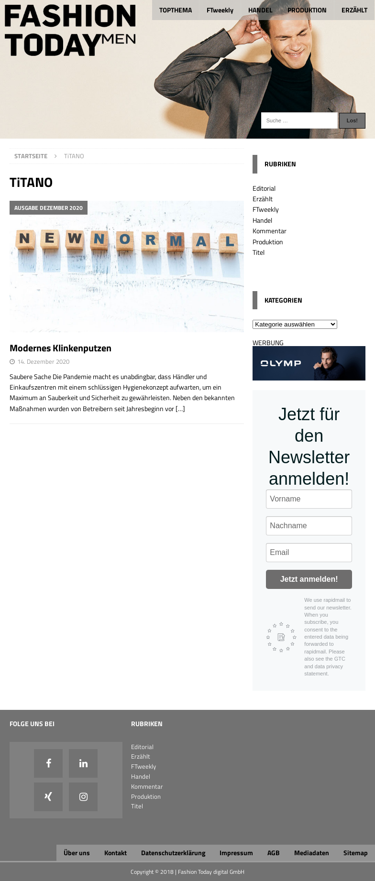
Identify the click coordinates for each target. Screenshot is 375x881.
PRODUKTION (307, 10)
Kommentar (270, 231)
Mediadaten (311, 853)
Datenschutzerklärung (173, 853)
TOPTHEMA (175, 10)
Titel (259, 252)
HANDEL (260, 10)
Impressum (236, 853)
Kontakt (115, 853)
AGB (273, 853)
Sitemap (355, 853)
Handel (262, 220)
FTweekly (220, 10)
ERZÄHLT (354, 10)
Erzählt (263, 199)
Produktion (268, 242)
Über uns (77, 853)
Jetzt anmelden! (309, 579)
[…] (180, 408)
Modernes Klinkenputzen (60, 347)
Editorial (264, 188)
